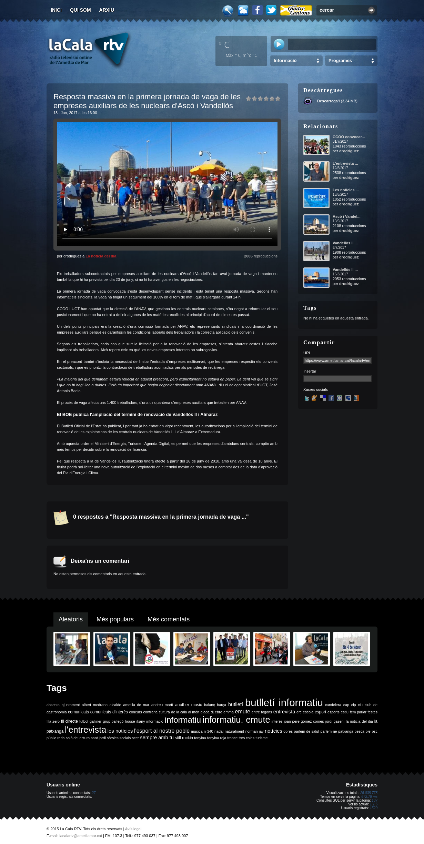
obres (288, 731)
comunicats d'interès (109, 712)
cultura (164, 712)
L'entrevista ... (345, 163)
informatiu (183, 719)
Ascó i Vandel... (347, 216)
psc (374, 731)
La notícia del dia (100, 256)
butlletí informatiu (284, 702)
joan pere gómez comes (304, 721)
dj (212, 712)
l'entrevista (85, 729)
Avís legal (133, 829)
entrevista (284, 711)
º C (224, 44)
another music (188, 704)
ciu (360, 705)
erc (299, 712)
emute (242, 711)
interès (277, 721)
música (197, 731)
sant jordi (98, 738)
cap (346, 705)
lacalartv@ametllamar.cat (80, 836)
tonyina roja (216, 738)
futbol (83, 721)
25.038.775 (368, 793)
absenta (53, 705)
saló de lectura (78, 738)
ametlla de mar (136, 705)
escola (308, 712)
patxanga (345, 731)
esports (333, 712)
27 (93, 793)
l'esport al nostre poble (162, 731)
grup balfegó (113, 721)
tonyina (200, 738)
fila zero (53, 721)
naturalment (234, 731)
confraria (150, 712)
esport (320, 712)
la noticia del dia (359, 721)
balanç (209, 705)
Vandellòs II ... (345, 243)
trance (233, 738)
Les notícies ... (346, 190)
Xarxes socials (315, 389)
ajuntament (71, 705)
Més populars (115, 619)
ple (368, 731)
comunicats (78, 712)
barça (221, 705)
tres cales (246, 738)
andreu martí (162, 705)
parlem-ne (329, 731)
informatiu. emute (236, 719)
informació (155, 721)
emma (228, 712)
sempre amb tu (157, 737)
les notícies (120, 731)
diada (205, 712)
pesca (359, 731)
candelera (333, 705)
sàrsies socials (119, 738)
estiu (345, 712)
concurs (135, 712)
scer (135, 738)
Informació (285, 60)
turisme (261, 738)
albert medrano (95, 705)
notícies (273, 731)
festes (372, 712)
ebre (218, 712)
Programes (340, 60)
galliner (95, 721)
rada (60, 738)
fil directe (69, 721)
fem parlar (358, 712)
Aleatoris (71, 619)
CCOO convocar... (349, 137)
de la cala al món (185, 712)
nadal (218, 731)
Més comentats (169, 619)
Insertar (309, 371)
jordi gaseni (334, 721)
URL (307, 353)
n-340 (208, 731)
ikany (141, 721)
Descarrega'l (328, 101)
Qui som (80, 10)
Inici (56, 10)
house (130, 721)
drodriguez (349, 151)
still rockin (184, 737)
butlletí (235, 704)
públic (51, 738)
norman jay (254, 731)
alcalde (115, 705)
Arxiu (106, 10)
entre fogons (262, 712)
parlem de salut (306, 731)
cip (353, 705)
